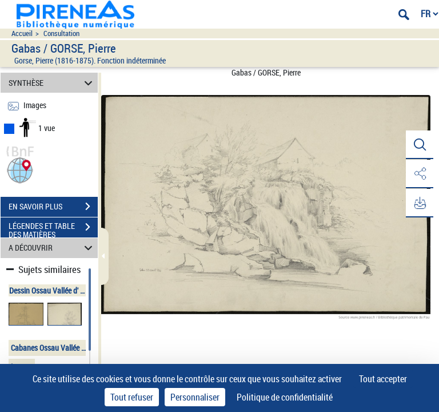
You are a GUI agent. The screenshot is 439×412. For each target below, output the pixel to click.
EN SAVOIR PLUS (53, 207)
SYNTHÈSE (52, 83)
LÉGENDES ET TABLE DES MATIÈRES (53, 228)
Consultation (61, 33)
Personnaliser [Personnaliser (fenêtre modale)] (195, 397)
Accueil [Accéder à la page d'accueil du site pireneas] (22, 33)
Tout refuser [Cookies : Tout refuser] (131, 397)
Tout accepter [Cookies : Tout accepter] (383, 379)
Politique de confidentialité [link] (285, 397)
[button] (20, 169)
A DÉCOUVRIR (52, 248)
